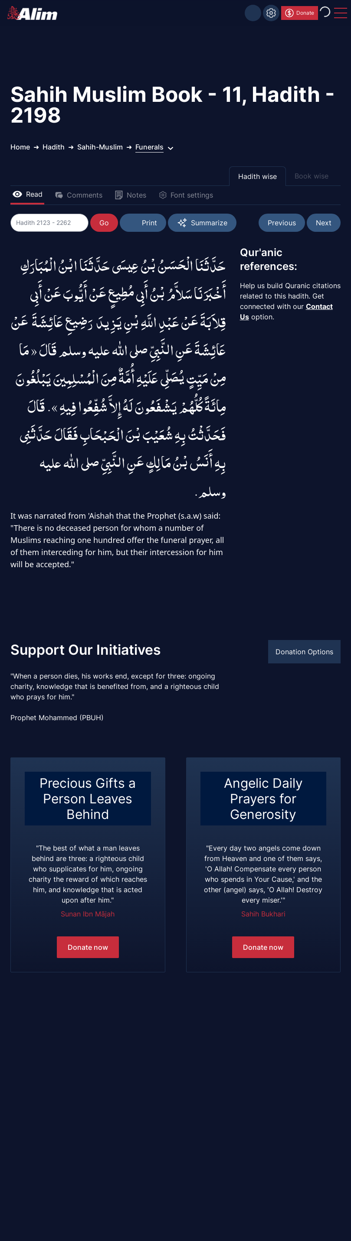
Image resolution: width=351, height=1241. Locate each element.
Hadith (54, 147)
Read (27, 194)
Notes (130, 195)
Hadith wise (257, 176)
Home (20, 147)
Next (323, 222)
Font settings (185, 195)
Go (104, 222)
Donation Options (304, 651)
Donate (299, 13)
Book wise (311, 176)
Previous (282, 222)
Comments (78, 195)
